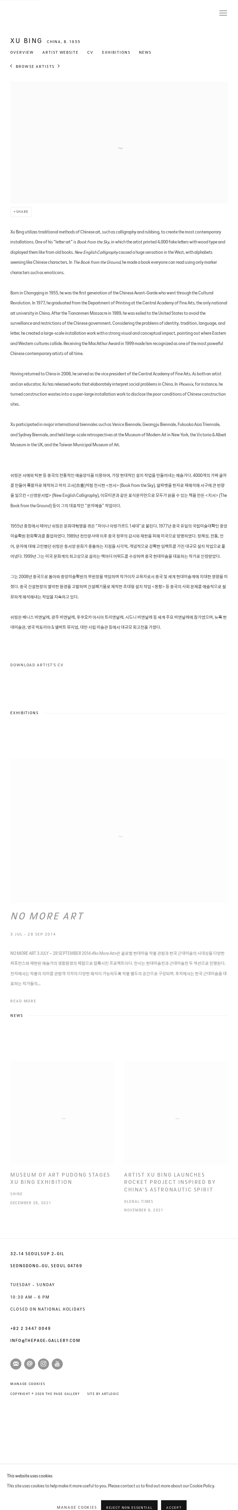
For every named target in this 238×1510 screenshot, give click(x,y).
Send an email (29, 1364)
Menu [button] (222, 13)
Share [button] (22, 212)
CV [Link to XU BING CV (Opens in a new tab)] (90, 52)
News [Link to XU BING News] (145, 52)
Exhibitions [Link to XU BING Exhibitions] (116, 52)
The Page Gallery (38, 13)
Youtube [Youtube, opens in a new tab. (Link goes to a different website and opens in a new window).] (57, 1364)
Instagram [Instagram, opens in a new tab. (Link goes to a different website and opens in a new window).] (43, 1364)
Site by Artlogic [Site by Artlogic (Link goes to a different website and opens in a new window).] (103, 1394)
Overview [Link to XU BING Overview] (22, 52)
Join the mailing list (15, 1364)
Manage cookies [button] (27, 1384)
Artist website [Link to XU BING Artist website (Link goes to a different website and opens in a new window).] (60, 52)
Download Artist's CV (50, 666)
